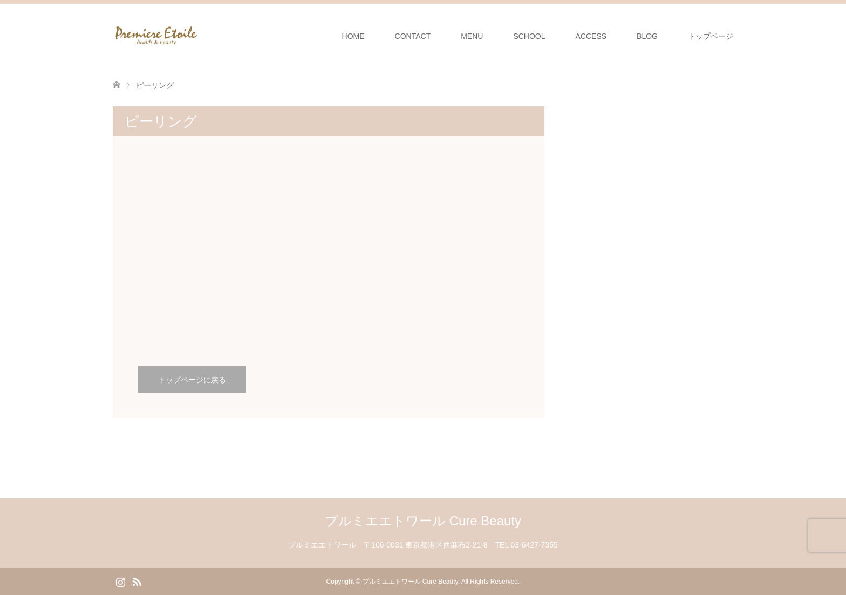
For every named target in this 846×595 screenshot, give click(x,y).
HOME (353, 36)
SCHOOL (529, 36)
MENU (472, 36)
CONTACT (413, 36)
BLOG (647, 36)
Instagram (120, 581)
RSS (136, 581)
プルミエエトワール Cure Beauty (423, 521)
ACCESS (591, 36)
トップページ (710, 36)
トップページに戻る (192, 379)
